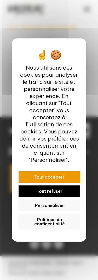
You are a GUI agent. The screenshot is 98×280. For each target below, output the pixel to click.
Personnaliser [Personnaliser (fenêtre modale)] (49, 205)
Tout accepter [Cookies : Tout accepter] (49, 177)
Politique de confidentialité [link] (49, 221)
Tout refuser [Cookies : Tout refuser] (49, 191)
